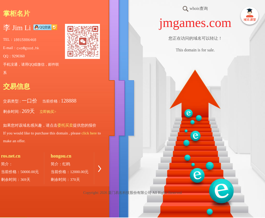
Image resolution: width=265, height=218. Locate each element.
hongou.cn (61, 156)
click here (89, 133)
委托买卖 (65, 125)
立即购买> (48, 112)
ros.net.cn (10, 156)
